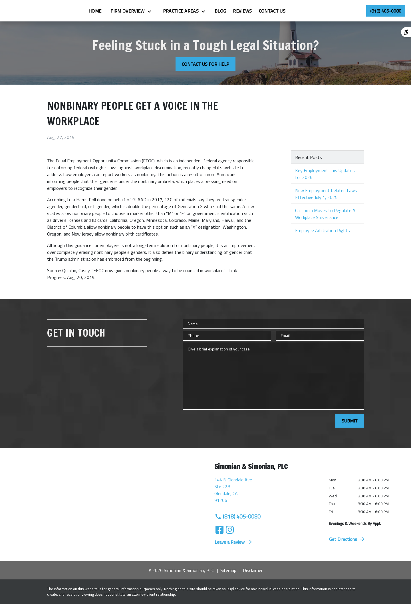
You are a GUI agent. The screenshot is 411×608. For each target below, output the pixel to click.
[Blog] (250, 13)
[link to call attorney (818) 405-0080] (385, 13)
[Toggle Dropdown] (181, 13)
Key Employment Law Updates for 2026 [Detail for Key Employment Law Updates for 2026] (325, 178)
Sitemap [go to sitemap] (228, 574)
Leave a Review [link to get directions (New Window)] (234, 546)
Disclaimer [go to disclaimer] (253, 574)
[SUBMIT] (349, 425)
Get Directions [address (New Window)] (347, 543)
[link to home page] (35, 12)
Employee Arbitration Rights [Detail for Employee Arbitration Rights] (322, 234)
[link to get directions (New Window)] (267, 496)
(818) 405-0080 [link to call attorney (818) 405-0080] (238, 520)
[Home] (125, 13)
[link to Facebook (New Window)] (219, 533)
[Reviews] (272, 13)
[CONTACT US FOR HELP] (205, 68)
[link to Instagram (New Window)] (230, 533)
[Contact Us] (302, 13)
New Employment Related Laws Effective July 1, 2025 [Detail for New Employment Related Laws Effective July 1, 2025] (326, 198)
